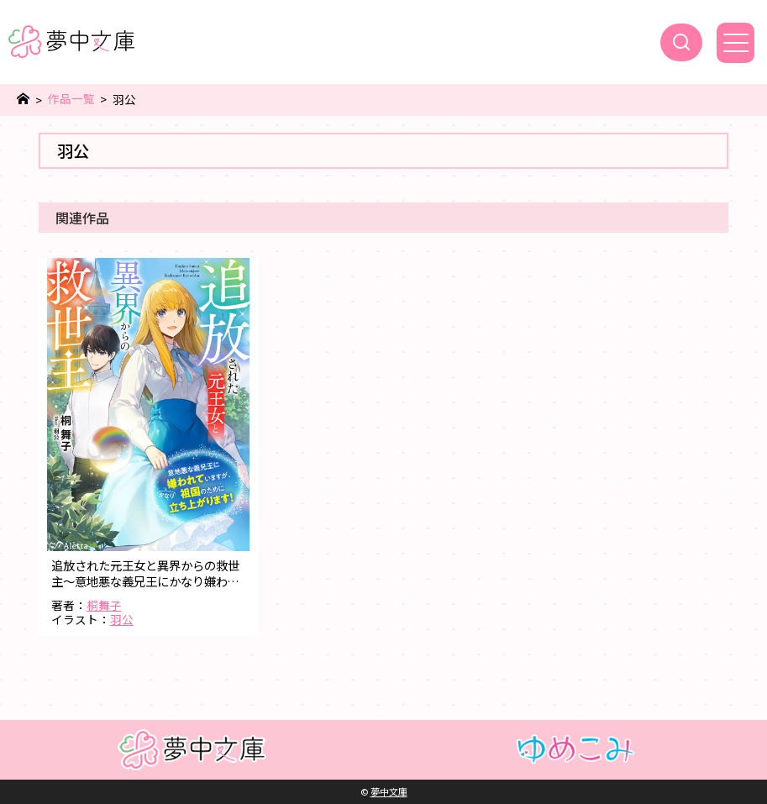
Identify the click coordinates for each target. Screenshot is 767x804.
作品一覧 (71, 98)
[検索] (681, 42)
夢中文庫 (388, 791)
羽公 (122, 619)
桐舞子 (104, 604)
